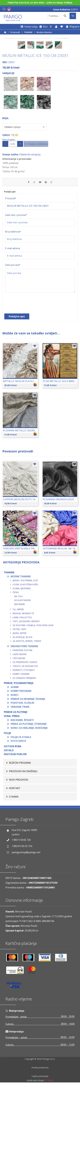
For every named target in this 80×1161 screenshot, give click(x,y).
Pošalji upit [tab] (10, 267)
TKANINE (9, 648)
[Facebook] (4, 9)
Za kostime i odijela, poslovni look (33, 700)
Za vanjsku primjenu (24, 753)
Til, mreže (18, 684)
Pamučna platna (22, 725)
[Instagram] (9, 9)
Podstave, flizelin (22, 778)
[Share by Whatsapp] (33, 256)
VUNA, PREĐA (12, 791)
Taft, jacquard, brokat (26, 696)
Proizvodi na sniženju (23, 846)
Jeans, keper (19, 708)
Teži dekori (19, 733)
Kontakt (14, 863)
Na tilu (18, 671)
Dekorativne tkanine (24, 721)
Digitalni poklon (15, 829)
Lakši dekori (19, 729)
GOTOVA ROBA (12, 821)
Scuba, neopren (21, 663)
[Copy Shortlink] (55, 256)
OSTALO (9, 826)
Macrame (19, 679)
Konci (14, 770)
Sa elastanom (22, 675)
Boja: (5, 192)
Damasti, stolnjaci (24, 745)
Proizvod (10, 274)
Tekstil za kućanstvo (25, 741)
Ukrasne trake (20, 782)
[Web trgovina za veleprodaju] (29, 26)
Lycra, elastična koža (25, 660)
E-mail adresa (12, 323)
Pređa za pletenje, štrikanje (29, 799)
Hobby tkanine (21, 749)
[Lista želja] (61, 26)
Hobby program (21, 766)
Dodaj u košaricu (42, 217)
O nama (13, 872)
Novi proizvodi (18, 855)
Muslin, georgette (23, 688)
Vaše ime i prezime (16, 290)
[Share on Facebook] (25, 256)
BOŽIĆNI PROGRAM (20, 838)
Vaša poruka (12, 340)
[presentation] (27, 380)
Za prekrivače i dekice (25, 737)
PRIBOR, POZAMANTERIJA (18, 758)
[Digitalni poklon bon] (43, 26)
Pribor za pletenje (15, 787)
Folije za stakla (21, 812)
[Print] (47, 256)
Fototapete (18, 816)
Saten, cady (19, 704)
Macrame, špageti (22, 795)
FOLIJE (7, 808)
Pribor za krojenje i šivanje (28, 774)
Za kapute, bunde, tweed (27, 716)
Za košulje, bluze (22, 712)
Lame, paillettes (22, 692)
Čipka (16, 667)
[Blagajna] (72, 26)
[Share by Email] (40, 256)
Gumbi (15, 762)
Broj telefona (13, 307)
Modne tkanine (21, 652)
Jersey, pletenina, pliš (25, 656)
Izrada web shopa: (35, 1158)
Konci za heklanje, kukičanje (29, 803)
